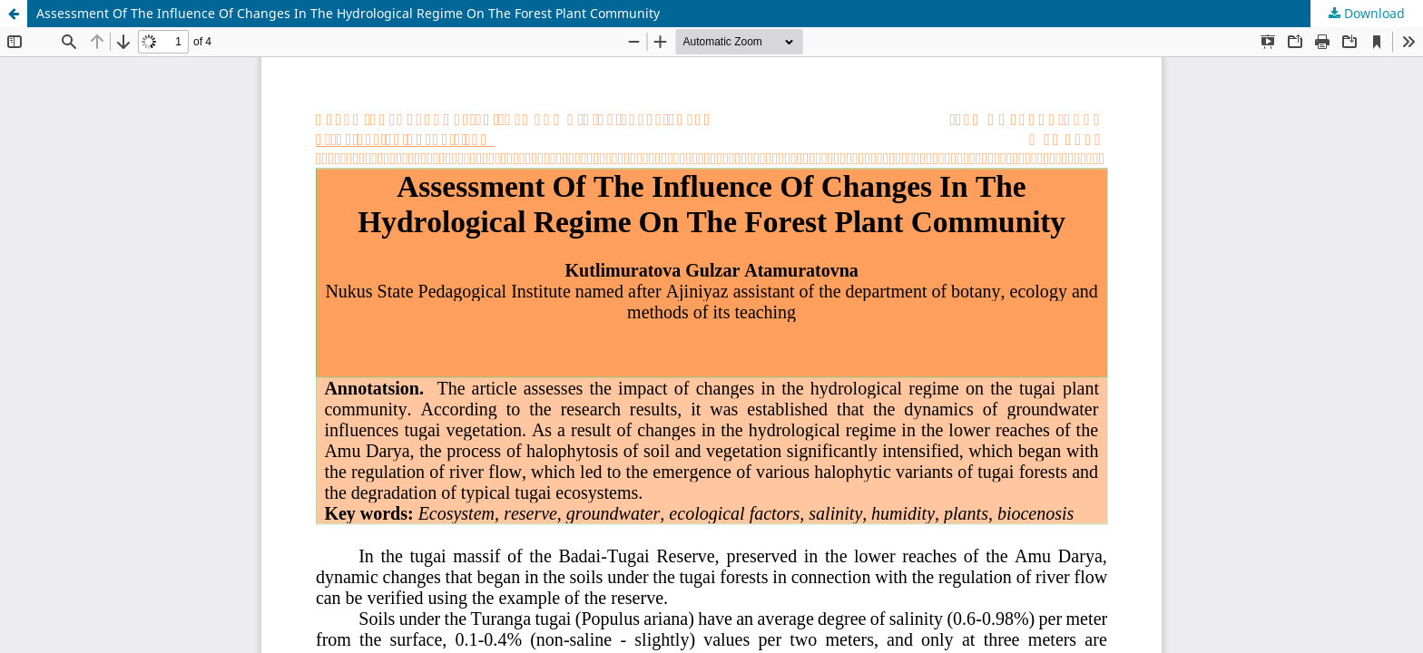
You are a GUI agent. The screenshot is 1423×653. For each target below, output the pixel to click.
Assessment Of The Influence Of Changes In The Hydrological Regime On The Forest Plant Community (348, 13)
